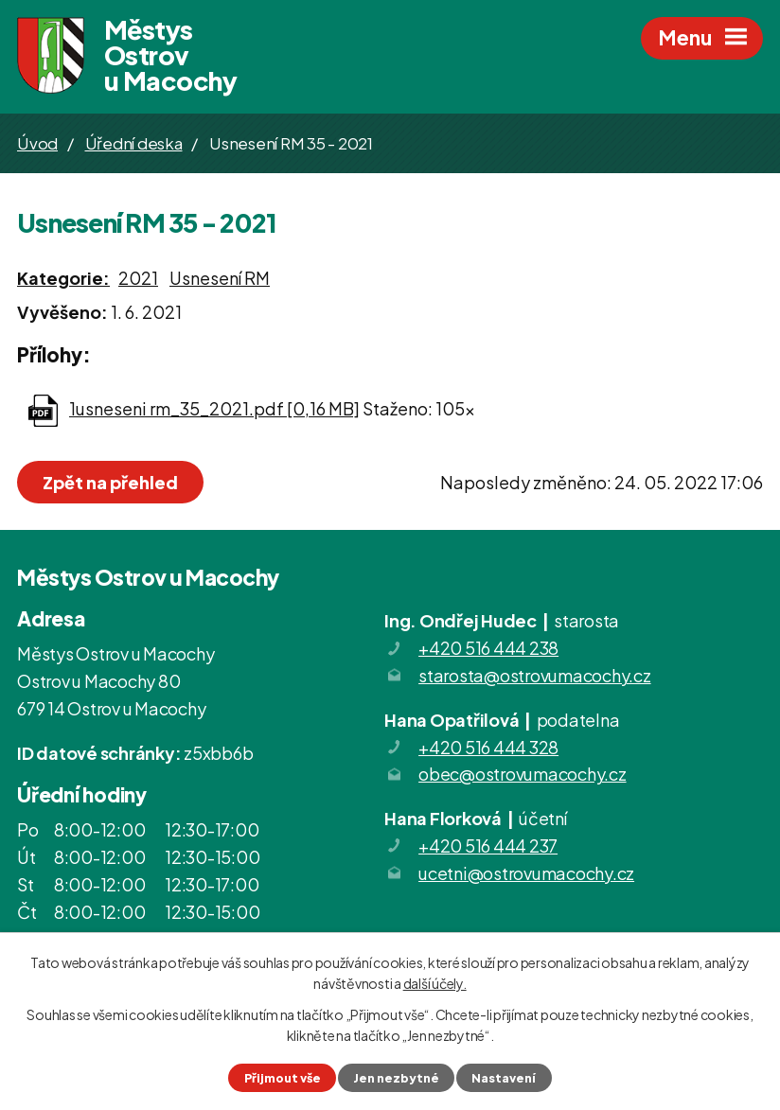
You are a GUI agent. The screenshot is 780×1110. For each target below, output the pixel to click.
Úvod (37, 142)
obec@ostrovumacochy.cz (522, 773)
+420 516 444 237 (488, 845)
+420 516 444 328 (488, 747)
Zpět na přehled (110, 482)
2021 (138, 278)
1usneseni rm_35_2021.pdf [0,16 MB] (214, 408)
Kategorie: (63, 278)
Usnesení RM (219, 278)
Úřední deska (134, 142)
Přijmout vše (282, 1077)
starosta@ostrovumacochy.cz (534, 675)
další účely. (435, 983)
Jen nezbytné (396, 1077)
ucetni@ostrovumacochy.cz (526, 873)
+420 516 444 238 (488, 648)
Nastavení (503, 1077)
